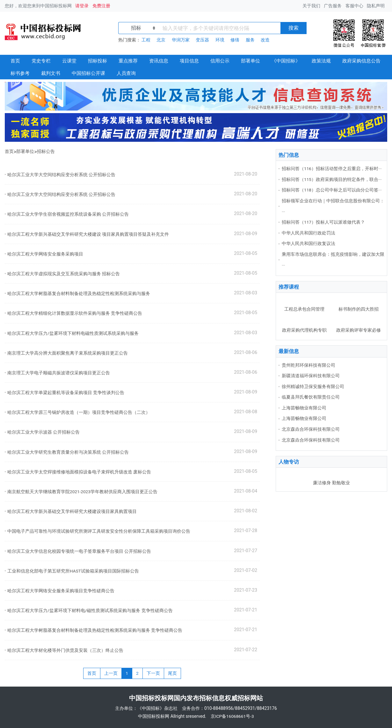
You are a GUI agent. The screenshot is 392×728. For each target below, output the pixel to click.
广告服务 (333, 5)
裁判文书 (50, 73)
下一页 (153, 673)
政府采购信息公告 (361, 61)
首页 (15, 61)
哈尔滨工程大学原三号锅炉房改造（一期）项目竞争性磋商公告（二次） (78, 412)
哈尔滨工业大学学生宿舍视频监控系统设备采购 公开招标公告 (68, 214)
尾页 (172, 673)
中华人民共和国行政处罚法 (308, 232)
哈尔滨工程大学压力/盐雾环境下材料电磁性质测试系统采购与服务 (73, 333)
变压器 (202, 39)
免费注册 (101, 5)
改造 (265, 39)
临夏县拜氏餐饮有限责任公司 (311, 397)
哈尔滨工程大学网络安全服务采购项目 (45, 253)
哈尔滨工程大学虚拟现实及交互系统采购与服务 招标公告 (63, 273)
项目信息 (189, 61)
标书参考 (20, 73)
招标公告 (46, 151)
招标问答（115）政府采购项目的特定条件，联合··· (332, 179)
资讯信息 (158, 61)
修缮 (234, 39)
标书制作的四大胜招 (358, 309)
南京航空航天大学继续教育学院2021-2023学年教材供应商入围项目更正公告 (82, 491)
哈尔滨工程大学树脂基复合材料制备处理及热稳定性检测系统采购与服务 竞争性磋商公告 (94, 630)
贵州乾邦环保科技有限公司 (308, 365)
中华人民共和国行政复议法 (308, 243)
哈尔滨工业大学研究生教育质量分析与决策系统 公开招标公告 (68, 452)
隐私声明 (376, 5)
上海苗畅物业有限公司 (304, 407)
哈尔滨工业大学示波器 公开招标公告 (43, 432)
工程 (146, 39)
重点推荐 (128, 61)
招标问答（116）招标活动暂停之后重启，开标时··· (332, 168)
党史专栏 (41, 61)
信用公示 (219, 61)
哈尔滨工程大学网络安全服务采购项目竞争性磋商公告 (60, 590)
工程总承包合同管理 (304, 309)
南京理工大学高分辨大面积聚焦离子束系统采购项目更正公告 (67, 353)
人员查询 (126, 73)
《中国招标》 (286, 61)
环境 (219, 39)
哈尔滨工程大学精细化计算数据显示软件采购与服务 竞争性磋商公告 (74, 313)
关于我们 (311, 5)
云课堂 (69, 61)
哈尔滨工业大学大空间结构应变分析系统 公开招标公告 (61, 174)
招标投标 (97, 61)
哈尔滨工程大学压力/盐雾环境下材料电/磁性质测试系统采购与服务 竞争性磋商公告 (90, 610)
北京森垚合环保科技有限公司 (311, 429)
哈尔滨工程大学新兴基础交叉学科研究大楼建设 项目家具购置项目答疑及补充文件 (88, 234)
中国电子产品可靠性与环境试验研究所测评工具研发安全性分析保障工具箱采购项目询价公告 (98, 531)
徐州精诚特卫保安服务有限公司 (313, 386)
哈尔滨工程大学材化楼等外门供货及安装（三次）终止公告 (65, 650)
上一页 (111, 673)
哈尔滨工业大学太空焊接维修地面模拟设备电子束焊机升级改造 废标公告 (79, 471)
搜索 (293, 28)
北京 (160, 39)
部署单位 (250, 61)
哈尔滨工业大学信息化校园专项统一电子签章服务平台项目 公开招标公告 (79, 551)
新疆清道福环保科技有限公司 (311, 375)
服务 (250, 39)
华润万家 (181, 39)
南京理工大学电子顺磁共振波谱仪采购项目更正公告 (58, 372)
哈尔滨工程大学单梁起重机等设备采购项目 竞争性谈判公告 (65, 392)
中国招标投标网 (153, 716)
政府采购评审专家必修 (358, 330)
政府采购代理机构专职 (304, 330)
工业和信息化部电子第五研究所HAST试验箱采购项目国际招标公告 (73, 570)
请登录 (82, 5)
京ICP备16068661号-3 (233, 716)
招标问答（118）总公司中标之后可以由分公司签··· (332, 189)
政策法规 (321, 61)
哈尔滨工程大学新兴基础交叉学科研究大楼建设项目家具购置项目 (72, 511)
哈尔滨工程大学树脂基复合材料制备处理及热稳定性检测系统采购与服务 (78, 293)
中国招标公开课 (88, 73)
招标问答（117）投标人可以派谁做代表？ (323, 222)
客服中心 (354, 5)
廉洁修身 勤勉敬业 (331, 482)
